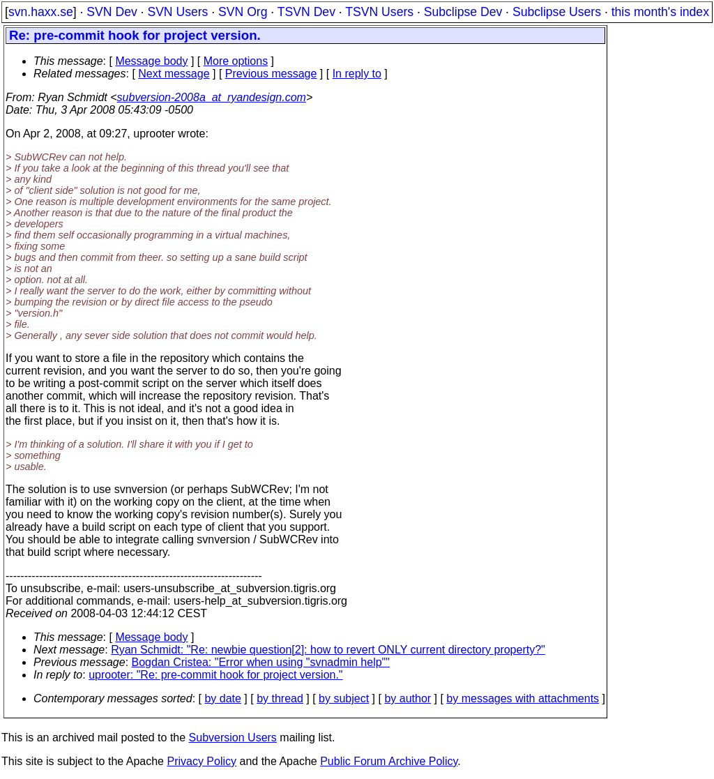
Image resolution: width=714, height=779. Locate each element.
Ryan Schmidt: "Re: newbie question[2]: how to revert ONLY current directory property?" (328, 650)
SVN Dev (111, 12)
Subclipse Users (556, 12)
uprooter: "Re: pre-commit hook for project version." (215, 675)
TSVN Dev (306, 12)
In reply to (357, 74)
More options (236, 61)
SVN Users (177, 12)
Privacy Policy (201, 761)
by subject (344, 698)
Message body (151, 61)
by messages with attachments (522, 698)
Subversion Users (233, 737)
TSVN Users (379, 12)
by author (407, 698)
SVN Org (242, 12)
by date (222, 698)
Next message (173, 74)
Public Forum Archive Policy (388, 761)
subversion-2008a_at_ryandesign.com (211, 97)
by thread (280, 698)
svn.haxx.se (40, 12)
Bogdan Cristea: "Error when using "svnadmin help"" (261, 662)
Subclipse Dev (463, 12)
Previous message (271, 74)
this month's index (660, 12)
